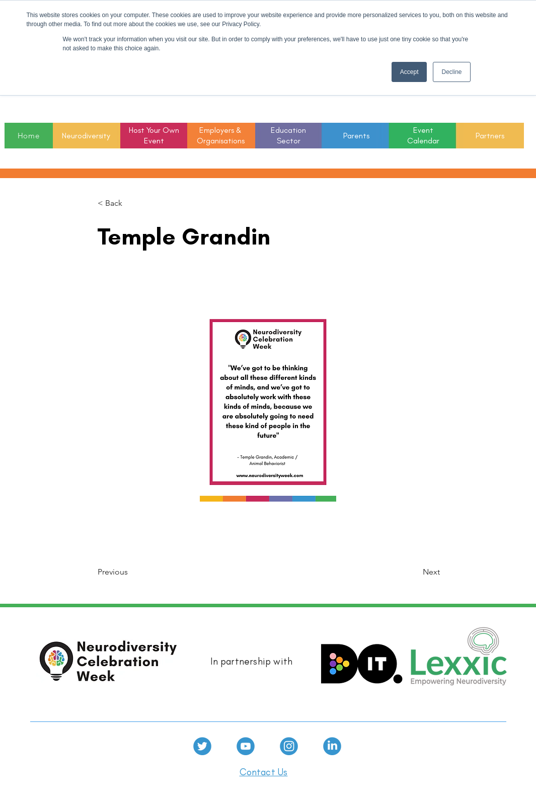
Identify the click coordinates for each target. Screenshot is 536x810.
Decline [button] (451, 71)
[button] (288, 136)
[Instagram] (289, 746)
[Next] (415, 572)
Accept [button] (409, 71)
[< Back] (131, 203)
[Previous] (131, 572)
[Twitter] (202, 746)
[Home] (29, 135)
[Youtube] (246, 746)
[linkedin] (332, 746)
